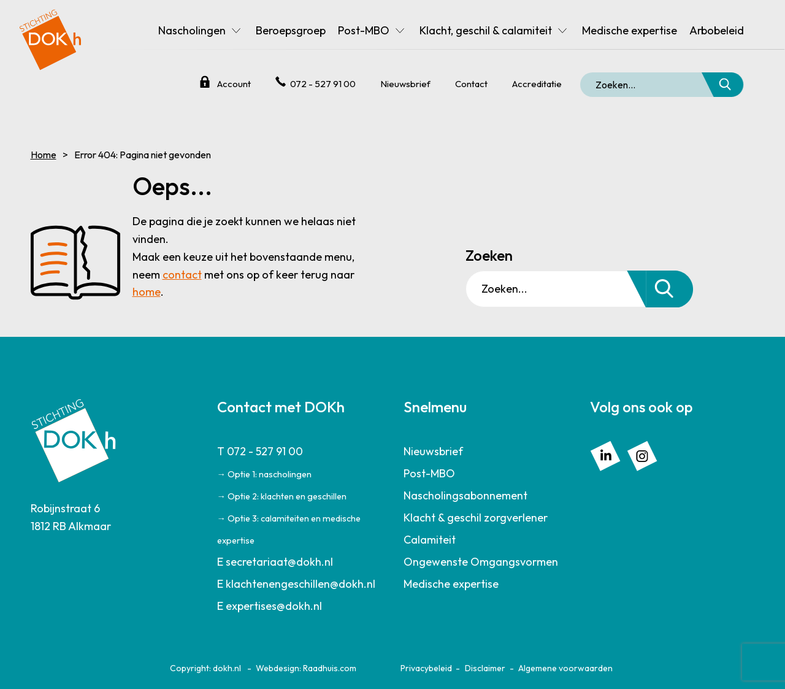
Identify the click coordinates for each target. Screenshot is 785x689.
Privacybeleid (426, 668)
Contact (471, 84)
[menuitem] (299, 496)
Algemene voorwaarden (565, 668)
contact (182, 275)
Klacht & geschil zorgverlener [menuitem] (476, 517)
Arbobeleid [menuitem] (716, 30)
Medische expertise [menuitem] (629, 30)
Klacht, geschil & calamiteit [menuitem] (485, 30)
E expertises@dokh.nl (269, 606)
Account (234, 84)
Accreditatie (537, 84)
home (146, 292)
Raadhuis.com (329, 668)
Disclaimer (485, 668)
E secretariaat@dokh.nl (275, 562)
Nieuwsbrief (405, 84)
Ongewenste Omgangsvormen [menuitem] (481, 562)
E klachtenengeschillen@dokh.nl (296, 584)
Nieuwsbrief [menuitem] (433, 451)
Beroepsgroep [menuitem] (291, 30)
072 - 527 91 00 (323, 84)
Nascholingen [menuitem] (192, 30)
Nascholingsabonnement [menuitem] (465, 495)
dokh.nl (227, 668)
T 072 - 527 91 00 (260, 451)
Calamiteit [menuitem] (430, 540)
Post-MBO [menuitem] (363, 30)
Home (43, 154)
